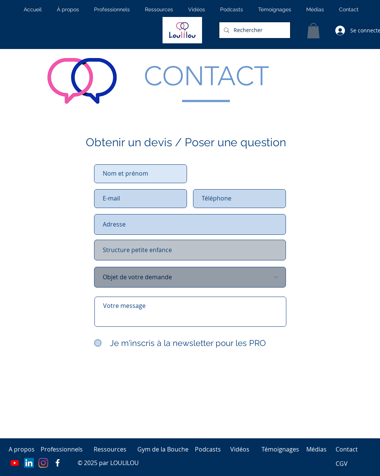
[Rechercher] (254, 30)
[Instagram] (43, 463)
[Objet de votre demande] (190, 277)
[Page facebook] (57, 463)
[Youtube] (15, 463)
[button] (313, 30)
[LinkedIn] (29, 463)
